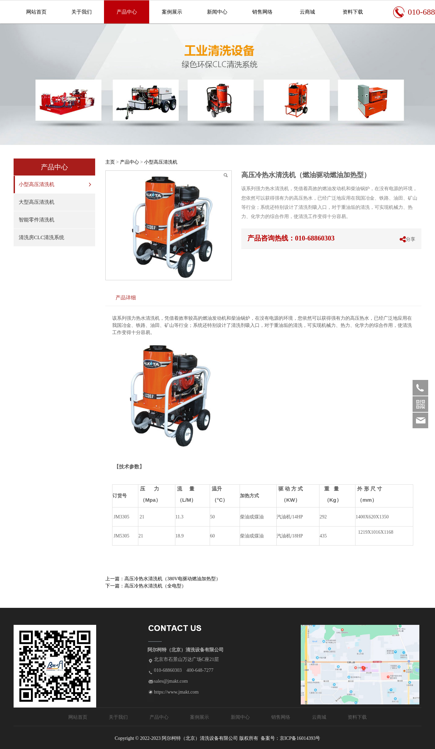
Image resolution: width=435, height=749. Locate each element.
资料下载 (353, 12)
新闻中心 (217, 12)
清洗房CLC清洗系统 (41, 237)
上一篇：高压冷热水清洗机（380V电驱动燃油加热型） (163, 578)
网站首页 (36, 12)
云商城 (307, 12)
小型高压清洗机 (36, 184)
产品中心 (127, 12)
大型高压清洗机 (36, 202)
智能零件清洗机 (36, 219)
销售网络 (262, 12)
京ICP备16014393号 (300, 738)
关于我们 (81, 12)
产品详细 (126, 297)
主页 (110, 162)
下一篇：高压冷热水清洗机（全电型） (145, 585)
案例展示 (172, 12)
